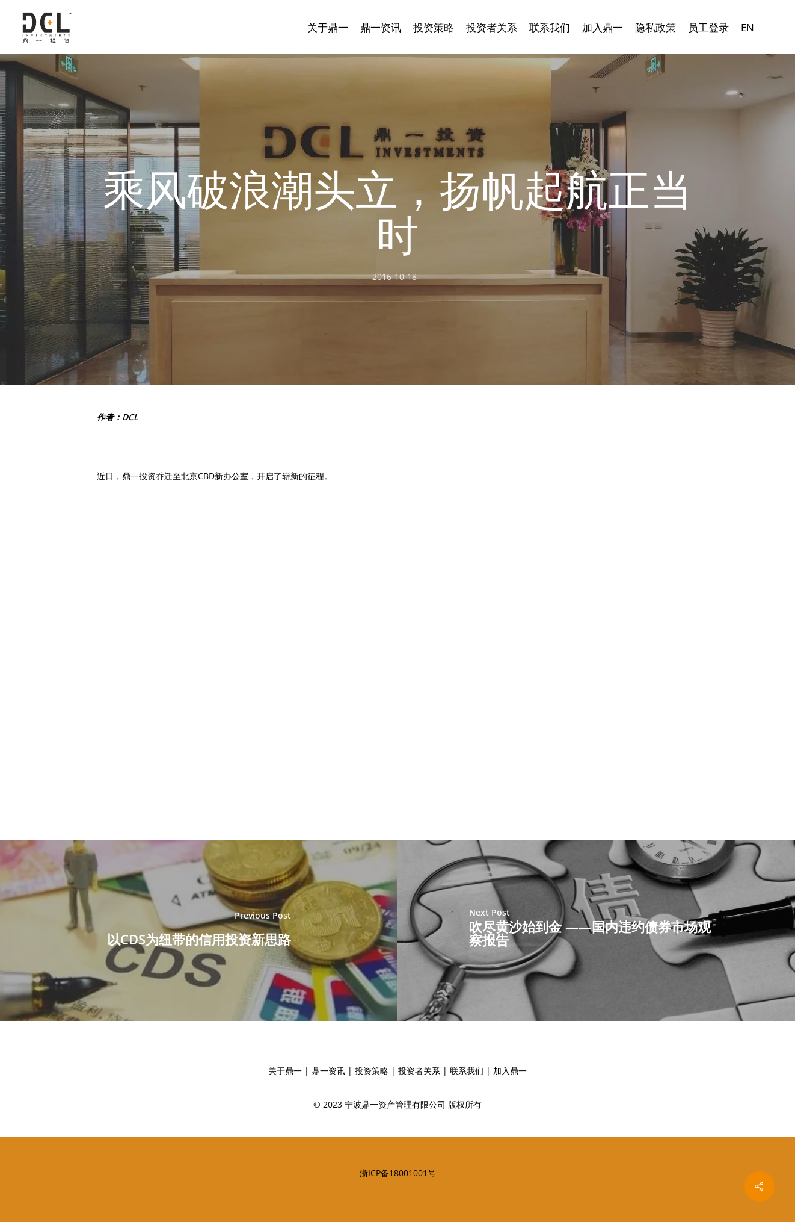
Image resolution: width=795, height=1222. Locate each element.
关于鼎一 (327, 27)
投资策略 (433, 27)
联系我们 (549, 27)
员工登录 (708, 27)
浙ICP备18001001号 (398, 1173)
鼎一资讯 (380, 27)
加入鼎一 (602, 27)
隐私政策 (655, 27)
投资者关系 (491, 27)
